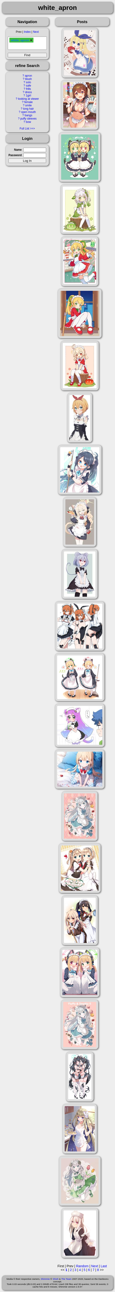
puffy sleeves (28, 118)
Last (104, 1266)
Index (27, 31)
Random (82, 1266)
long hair (28, 108)
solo (28, 82)
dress (28, 92)
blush (28, 79)
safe (28, 85)
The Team (66, 1279)
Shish (56, 1279)
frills (28, 89)
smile (28, 105)
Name (18, 149)
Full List (24, 128)
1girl (28, 95)
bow (28, 122)
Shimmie (45, 1279)
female (28, 102)
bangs (28, 115)
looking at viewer (28, 98)
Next (36, 31)
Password (15, 155)
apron (28, 75)
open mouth (28, 112)
